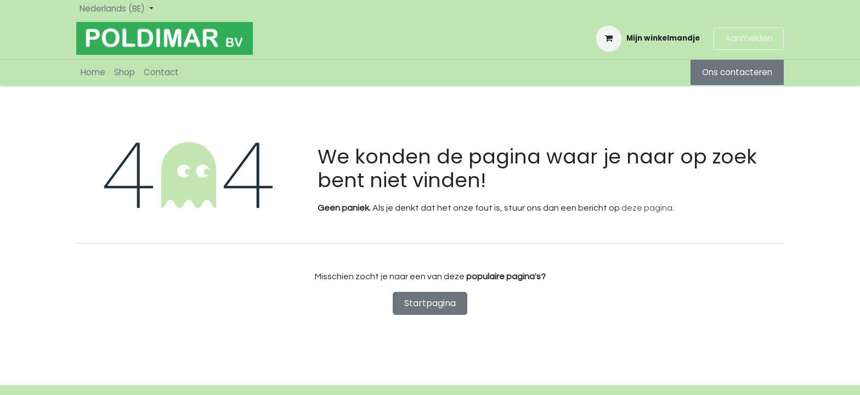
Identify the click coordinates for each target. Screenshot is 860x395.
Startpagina (430, 303)
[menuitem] (93, 72)
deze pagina (646, 208)
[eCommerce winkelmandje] (647, 38)
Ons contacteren (737, 72)
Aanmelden (748, 38)
